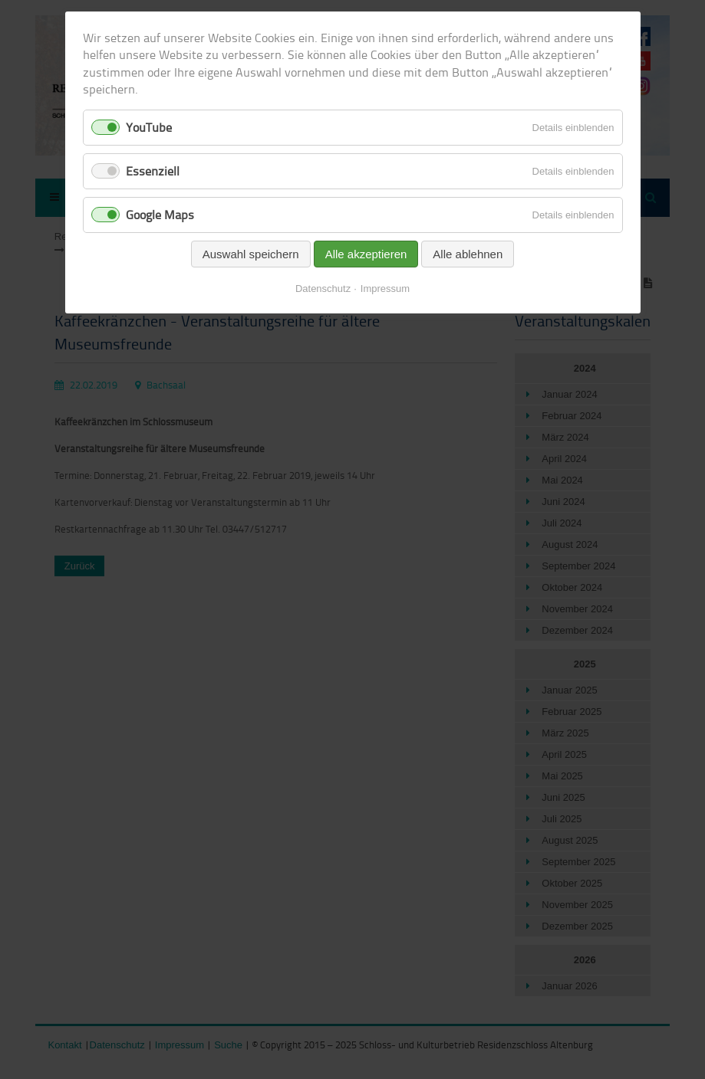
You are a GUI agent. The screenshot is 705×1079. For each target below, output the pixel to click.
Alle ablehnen (467, 254)
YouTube (149, 127)
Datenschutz (323, 288)
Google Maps (160, 214)
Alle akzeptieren (366, 254)
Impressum (385, 288)
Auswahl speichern (251, 254)
